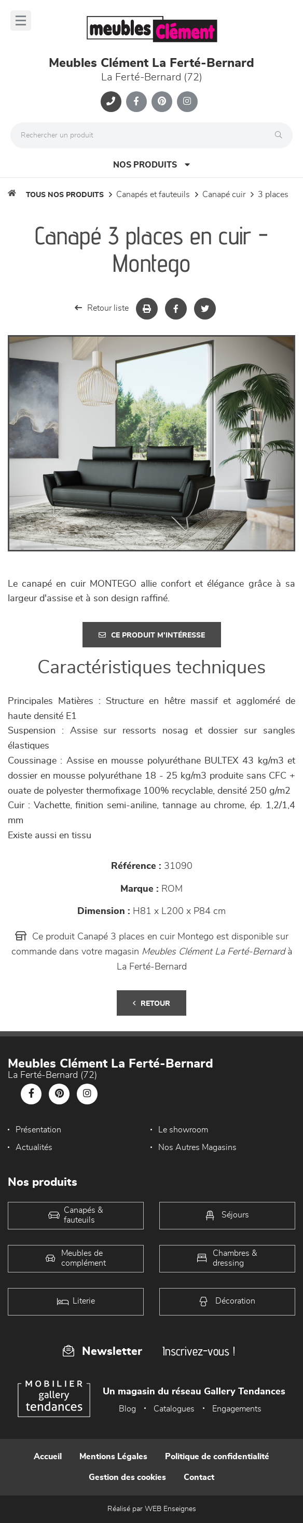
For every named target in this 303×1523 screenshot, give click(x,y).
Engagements (236, 1409)
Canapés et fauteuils (153, 194)
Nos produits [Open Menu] (151, 164)
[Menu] (20, 20)
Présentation (38, 1130)
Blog (127, 1409)
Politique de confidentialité (217, 1456)
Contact (199, 1477)
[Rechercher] (281, 135)
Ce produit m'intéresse (152, 635)
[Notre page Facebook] (136, 101)
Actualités (34, 1147)
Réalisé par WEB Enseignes (151, 1509)
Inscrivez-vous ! (198, 1351)
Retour (151, 1003)
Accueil (48, 1456)
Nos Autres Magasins (197, 1147)
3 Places (273, 194)
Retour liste (102, 307)
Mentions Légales (113, 1456)
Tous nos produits (65, 195)
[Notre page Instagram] (187, 101)
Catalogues (174, 1409)
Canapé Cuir (223, 194)
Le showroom (183, 1130)
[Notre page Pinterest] (162, 101)
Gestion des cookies (127, 1477)
